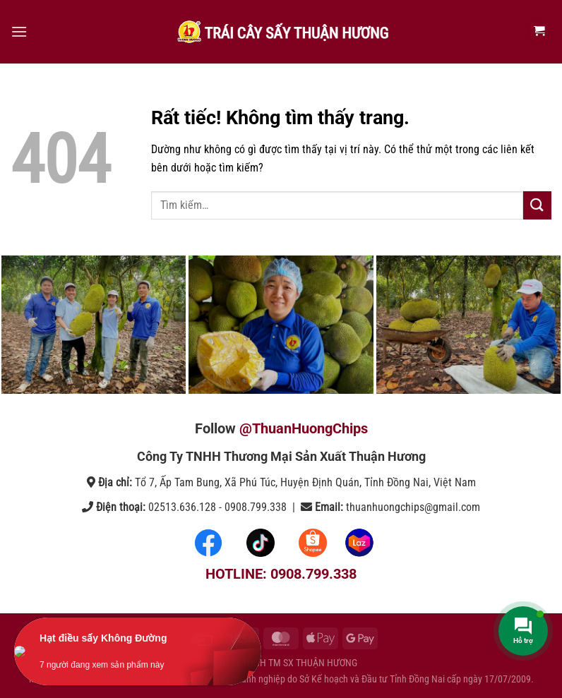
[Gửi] (537, 205)
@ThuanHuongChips (303, 428)
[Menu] (19, 31)
